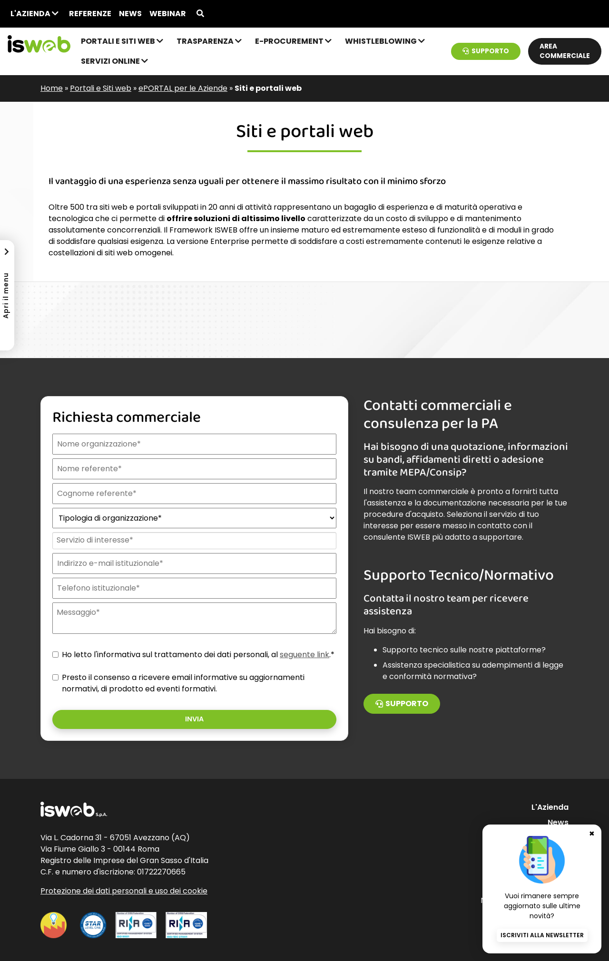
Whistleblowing (385, 41)
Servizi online (114, 61)
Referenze (90, 13)
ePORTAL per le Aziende (182, 88)
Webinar (167, 13)
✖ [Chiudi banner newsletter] (592, 833)
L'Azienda (34, 13)
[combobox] (193, 540)
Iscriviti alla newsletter (542, 935)
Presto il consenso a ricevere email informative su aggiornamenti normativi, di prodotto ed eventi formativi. (183, 683)
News (130, 13)
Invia (194, 719)
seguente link (304, 654)
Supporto (485, 51)
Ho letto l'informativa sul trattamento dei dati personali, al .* (198, 654)
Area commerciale (565, 51)
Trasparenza (209, 41)
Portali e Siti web (122, 41)
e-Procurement (293, 41)
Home (51, 88)
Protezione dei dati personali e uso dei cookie (123, 890)
